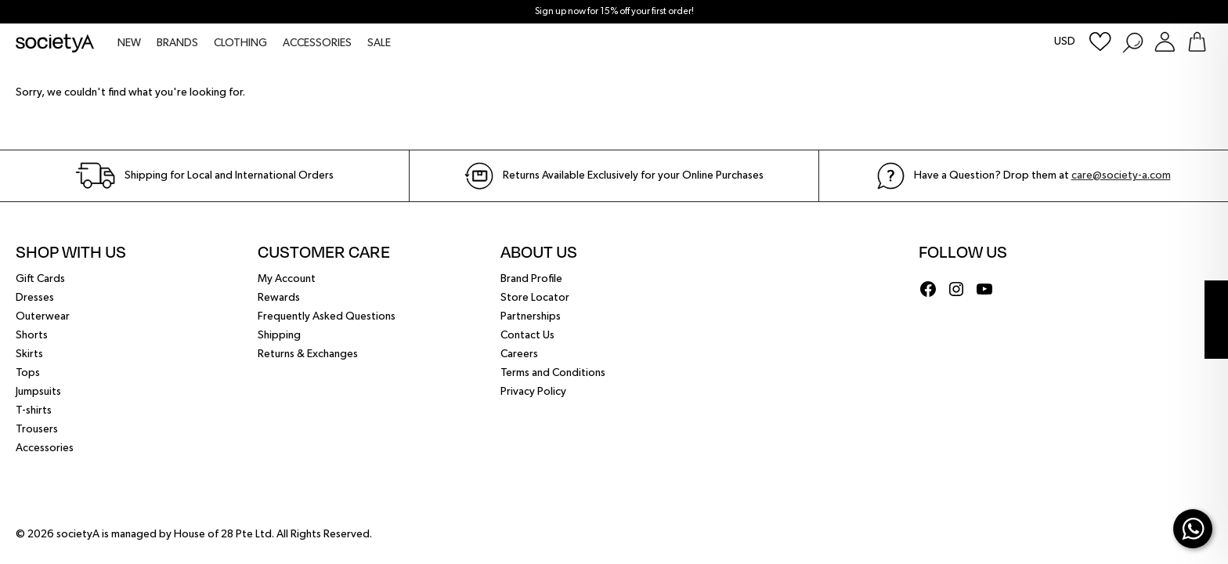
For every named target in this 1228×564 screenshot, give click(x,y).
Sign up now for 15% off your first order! (614, 11)
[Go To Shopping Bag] (1197, 41)
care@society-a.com (1121, 175)
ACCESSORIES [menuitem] (317, 43)
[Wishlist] (1100, 42)
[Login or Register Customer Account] (1165, 41)
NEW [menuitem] (129, 43)
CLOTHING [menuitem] (240, 43)
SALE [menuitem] (379, 43)
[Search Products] (1132, 42)
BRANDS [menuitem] (177, 43)
